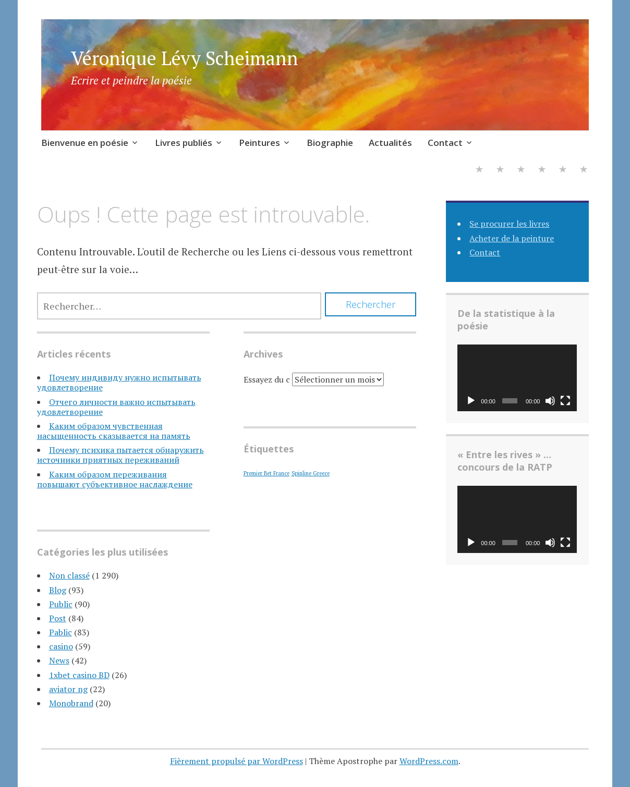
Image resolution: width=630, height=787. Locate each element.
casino (61, 646)
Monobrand (71, 703)
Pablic (60, 632)
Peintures (259, 143)
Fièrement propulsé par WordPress (236, 761)
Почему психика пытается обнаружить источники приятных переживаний (120, 454)
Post (57, 618)
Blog (57, 590)
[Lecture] (471, 401)
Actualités (390, 143)
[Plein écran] (565, 401)
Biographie (330, 143)
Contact (445, 143)
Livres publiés (183, 143)
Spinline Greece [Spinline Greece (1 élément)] (311, 473)
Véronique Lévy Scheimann (184, 58)
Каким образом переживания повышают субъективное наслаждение (114, 479)
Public (60, 604)
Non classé (69, 575)
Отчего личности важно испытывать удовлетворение (116, 406)
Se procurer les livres (509, 223)
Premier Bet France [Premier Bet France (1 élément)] (266, 473)
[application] (517, 378)
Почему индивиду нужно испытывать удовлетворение (119, 382)
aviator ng (68, 689)
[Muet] (550, 401)
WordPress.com (428, 761)
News (59, 660)
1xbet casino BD (79, 675)
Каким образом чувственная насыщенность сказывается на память (113, 430)
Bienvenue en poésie (84, 143)
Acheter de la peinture (511, 238)
